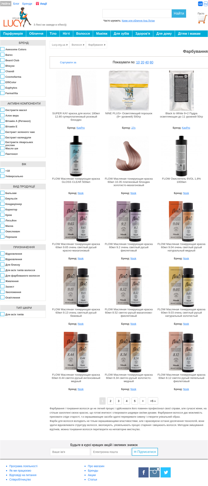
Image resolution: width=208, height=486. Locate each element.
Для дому (164, 33)
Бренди (27, 3)
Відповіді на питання (22, 475)
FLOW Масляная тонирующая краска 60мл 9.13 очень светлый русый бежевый (76, 312)
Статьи (92, 479)
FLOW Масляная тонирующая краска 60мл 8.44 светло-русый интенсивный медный (76, 378)
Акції (43, 3)
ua (200, 3)
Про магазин (96, 466)
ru (205, 3)
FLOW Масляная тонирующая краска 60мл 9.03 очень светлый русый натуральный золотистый (181, 312)
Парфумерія (13, 33)
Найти (179, 13)
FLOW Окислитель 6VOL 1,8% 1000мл (181, 180)
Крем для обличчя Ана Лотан (138, 20)
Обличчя (36, 33)
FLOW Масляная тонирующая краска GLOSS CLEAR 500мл (76, 180)
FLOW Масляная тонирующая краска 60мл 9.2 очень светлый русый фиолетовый (129, 247)
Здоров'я (142, 33)
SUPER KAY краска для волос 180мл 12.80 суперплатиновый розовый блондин (76, 116)
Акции (92, 475)
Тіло (53, 33)
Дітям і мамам (189, 33)
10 (138, 62)
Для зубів (121, 33)
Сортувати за (68, 62)
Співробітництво (20, 479)
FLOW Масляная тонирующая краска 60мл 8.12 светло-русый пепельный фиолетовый (181, 378)
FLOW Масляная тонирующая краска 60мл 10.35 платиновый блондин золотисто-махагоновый (129, 182)
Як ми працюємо (20, 470)
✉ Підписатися (145, 452)
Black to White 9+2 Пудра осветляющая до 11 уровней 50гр (181, 115)
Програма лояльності (23, 466)
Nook (81, 193)
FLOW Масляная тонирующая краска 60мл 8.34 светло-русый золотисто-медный (129, 378)
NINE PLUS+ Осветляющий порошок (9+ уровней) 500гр (128, 115)
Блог (16, 3)
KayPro (81, 127)
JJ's (133, 127)
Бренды (93, 470)
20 (142, 62)
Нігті (66, 33)
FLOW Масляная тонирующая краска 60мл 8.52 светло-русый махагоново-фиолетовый (129, 312)
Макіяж (101, 33)
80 (151, 62)
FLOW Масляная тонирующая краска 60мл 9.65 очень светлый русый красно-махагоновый (76, 247)
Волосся (83, 33)
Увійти (5, 3)
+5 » (153, 401)
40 (147, 62)
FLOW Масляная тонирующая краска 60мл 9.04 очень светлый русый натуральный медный (181, 247)
